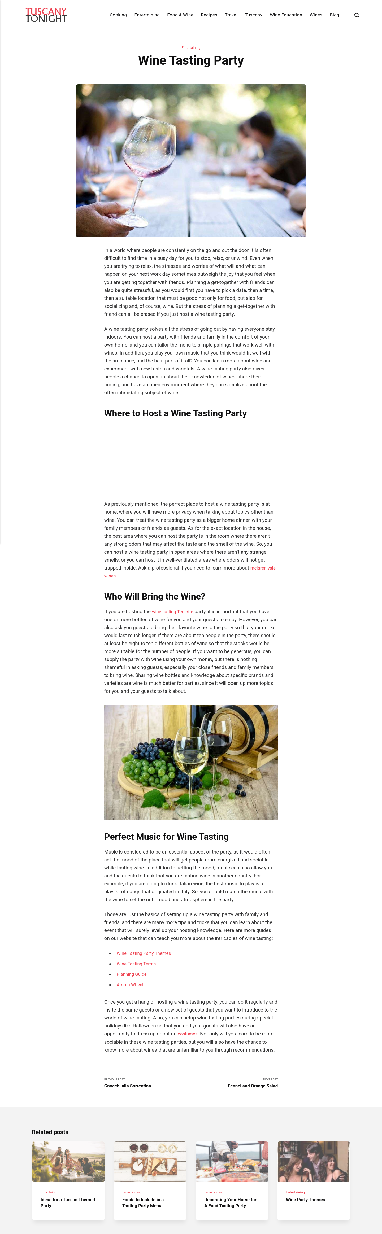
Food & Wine (180, 14)
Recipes (209, 14)
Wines (316, 14)
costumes (189, 976)
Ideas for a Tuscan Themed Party (61, 1151)
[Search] (356, 15)
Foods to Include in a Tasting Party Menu (145, 1151)
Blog (334, 14)
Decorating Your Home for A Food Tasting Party (231, 1151)
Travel (231, 14)
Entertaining (147, 14)
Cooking (118, 14)
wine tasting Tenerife (175, 554)
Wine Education (286, 14)
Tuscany (253, 14)
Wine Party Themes (307, 1148)
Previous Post (147, 1026)
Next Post (234, 1026)
